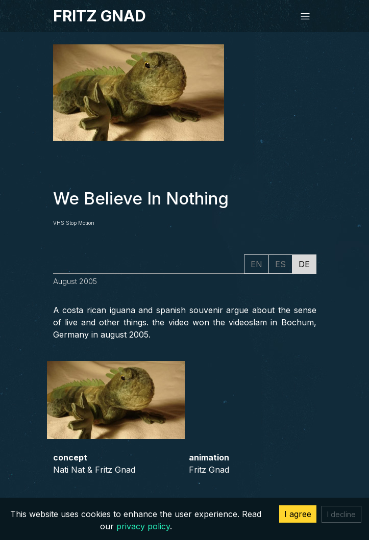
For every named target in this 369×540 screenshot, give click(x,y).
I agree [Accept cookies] (297, 514)
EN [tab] (256, 264)
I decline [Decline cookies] (341, 514)
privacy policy (143, 526)
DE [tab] (304, 264)
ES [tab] (280, 264)
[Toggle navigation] (305, 16)
